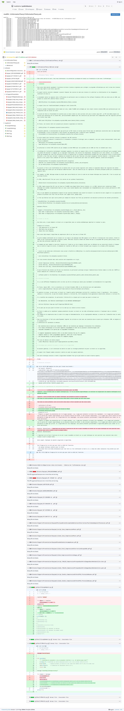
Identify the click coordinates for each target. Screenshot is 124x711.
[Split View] (116, 57)
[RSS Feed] (85, 6)
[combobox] (112, 57)
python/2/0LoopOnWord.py (43, 587)
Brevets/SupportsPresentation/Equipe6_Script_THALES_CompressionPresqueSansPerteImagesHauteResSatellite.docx (68, 561)
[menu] (119, 57)
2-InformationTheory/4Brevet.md (46, 67)
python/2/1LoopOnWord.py (42, 639)
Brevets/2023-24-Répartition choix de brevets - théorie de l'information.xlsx (58, 465)
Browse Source (115, 14)
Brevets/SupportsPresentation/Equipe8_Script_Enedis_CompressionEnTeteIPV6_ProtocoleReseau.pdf (63, 574)
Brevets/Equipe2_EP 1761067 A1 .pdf (48, 478)
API (121, 709)
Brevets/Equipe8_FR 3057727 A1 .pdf (43, 516)
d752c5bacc (117, 52)
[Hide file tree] (3, 57)
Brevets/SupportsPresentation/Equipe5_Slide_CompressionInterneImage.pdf (56, 555)
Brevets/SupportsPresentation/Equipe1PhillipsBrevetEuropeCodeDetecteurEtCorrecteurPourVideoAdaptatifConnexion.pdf (70, 523)
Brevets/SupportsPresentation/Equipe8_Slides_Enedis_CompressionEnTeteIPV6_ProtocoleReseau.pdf (63, 581)
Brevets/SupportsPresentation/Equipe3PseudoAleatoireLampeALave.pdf (54, 542)
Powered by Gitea (6, 709)
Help (14, 2)
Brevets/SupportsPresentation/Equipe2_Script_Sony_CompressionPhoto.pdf (55, 529)
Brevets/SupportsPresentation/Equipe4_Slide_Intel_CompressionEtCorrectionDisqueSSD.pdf (61, 548)
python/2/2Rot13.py (42, 643)
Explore (9, 2)
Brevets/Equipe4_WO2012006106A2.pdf (43, 491)
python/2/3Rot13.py (41, 697)
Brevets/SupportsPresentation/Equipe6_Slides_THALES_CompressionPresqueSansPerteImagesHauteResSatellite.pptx (68, 568)
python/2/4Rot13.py (41, 701)
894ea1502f (104, 52)
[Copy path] (62, 61)
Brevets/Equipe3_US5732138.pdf (42, 484)
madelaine (17, 6)
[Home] (3, 2)
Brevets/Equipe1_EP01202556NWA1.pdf (48, 471)
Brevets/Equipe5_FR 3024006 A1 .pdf (43, 497)
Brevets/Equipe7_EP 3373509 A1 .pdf (43, 510)
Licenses (117, 709)
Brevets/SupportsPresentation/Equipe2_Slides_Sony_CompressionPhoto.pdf (55, 536)
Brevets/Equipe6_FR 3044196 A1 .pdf (43, 503)
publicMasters (27, 6)
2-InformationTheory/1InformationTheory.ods (46, 60)
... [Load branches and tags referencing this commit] (4, 48)
